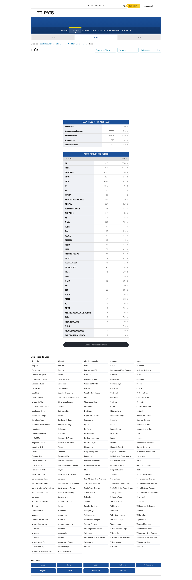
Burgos (70, 565)
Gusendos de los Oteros (41, 425)
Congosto (140, 402)
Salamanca (148, 565)
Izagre (112, 425)
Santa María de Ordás (40, 493)
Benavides (36, 371)
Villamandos (62, 534)
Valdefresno (114, 506)
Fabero (60, 416)
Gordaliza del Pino (65, 420)
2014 (96, 38)
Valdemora (62, 511)
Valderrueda (62, 516)
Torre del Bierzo (116, 502)
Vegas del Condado (144, 525)
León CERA (36, 439)
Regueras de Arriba (39, 470)
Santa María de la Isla (92, 488)
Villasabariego (63, 547)
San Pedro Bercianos (92, 484)
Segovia (43, 571)
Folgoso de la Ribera (91, 416)
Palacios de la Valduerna (146, 452)
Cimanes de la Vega (65, 402)
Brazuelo (113, 375)
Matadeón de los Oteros (145, 443)
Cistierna (113, 402)
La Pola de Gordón (39, 434)
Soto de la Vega (116, 497)
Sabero (87, 475)
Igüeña (86, 425)
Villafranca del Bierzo (145, 529)
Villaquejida (88, 543)
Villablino (35, 529)
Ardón (139, 362)
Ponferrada (141, 457)
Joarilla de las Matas (144, 425)
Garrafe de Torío (38, 420)
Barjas (112, 366)
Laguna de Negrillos (144, 430)
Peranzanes (88, 457)
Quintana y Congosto (144, 466)
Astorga (61, 366)
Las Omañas (89, 434)
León (138, 434)
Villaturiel (113, 547)
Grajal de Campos (143, 420)
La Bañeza (62, 430)
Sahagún (113, 475)
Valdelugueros (37, 511)
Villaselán (87, 547)
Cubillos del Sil (63, 411)
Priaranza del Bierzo (118, 461)
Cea (85, 398)
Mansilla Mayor (89, 443)
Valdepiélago (89, 511)
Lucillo (112, 439)
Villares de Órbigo (38, 547)
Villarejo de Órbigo (143, 543)
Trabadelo (140, 502)
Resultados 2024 (89, 31)
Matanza (61, 448)
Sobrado (87, 497)
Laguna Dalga (115, 430)
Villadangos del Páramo (93, 529)
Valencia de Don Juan (40, 520)
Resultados (75, 31)
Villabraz (61, 529)
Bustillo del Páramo (39, 380)
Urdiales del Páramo (91, 506)
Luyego (139, 439)
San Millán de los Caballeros (68, 484)
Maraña (113, 443)
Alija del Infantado (91, 362)
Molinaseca (88, 448)
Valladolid (96, 571)
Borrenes (87, 375)
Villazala (140, 547)
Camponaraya (115, 384)
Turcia (60, 506)
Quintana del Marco (117, 466)
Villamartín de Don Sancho (147, 534)
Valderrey (35, 516)
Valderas (140, 511)
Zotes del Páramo (64, 552)
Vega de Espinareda (39, 525)
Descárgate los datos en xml (96, 345)
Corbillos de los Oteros (40, 407)
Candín (139, 384)
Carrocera (114, 389)
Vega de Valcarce (90, 525)
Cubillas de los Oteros (145, 407)
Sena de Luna (63, 497)
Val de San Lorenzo (117, 516)
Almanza (113, 362)
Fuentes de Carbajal (144, 416)
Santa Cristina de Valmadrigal (43, 488)
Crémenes (88, 407)
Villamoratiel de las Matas (120, 538)
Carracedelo (62, 389)
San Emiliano (115, 479)
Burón (139, 375)
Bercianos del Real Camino (120, 371)
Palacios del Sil (37, 457)
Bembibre (140, 366)
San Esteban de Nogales (146, 479)
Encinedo (140, 411)
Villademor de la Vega (118, 529)
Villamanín (88, 534)
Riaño (86, 470)
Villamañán (114, 534)
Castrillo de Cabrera (65, 393)
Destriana (88, 411)
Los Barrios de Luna (91, 439)
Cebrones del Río (143, 398)
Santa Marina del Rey (66, 493)
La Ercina (87, 430)
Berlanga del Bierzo (144, 371)
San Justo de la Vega (40, 484)
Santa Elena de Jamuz (66, 488)
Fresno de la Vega (117, 416)
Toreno (87, 502)
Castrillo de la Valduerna (93, 393)
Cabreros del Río (90, 380)
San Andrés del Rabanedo (41, 479)
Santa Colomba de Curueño (120, 484)
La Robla (61, 434)
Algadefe (61, 362)
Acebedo (35, 362)
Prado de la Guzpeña (92, 461)
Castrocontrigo (142, 393)
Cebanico (113, 398)
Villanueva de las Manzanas (147, 538)
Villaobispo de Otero (39, 543)
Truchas (35, 506)
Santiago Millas (116, 493)
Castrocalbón (115, 393)
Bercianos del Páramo (92, 371)
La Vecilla (114, 434)
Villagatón (35, 534)
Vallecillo (61, 520)
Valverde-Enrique (116, 520)
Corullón (61, 407)
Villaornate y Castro (65, 543)
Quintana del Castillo (92, 466)
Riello (139, 470)
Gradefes (113, 420)
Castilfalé (35, 393)
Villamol (61, 538)
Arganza (35, 366)
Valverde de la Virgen (92, 520)
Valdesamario (89, 516)
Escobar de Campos (39, 416)
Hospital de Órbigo (65, 425)
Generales (126, 31)
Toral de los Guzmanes (40, 502)
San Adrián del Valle (144, 475)
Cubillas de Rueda (38, 411)
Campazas (62, 384)
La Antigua (36, 430)
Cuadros (113, 407)
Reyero (60, 470)
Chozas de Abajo (38, 402)
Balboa (86, 366)
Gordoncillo (88, 420)
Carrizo (87, 389)
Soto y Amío (141, 497)
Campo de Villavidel (91, 384)
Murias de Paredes (117, 448)
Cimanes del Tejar (91, 402)
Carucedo (140, 389)
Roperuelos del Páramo (67, 475)
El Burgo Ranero (116, 411)
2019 (53, 38)
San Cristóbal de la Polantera (95, 479)
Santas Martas (89, 493)
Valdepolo (114, 511)
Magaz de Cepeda (38, 443)
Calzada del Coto (38, 384)
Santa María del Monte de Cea (121, 488)
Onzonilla (61, 452)
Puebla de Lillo (37, 466)
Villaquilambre (115, 543)
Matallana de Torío (39, 448)
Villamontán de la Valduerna (94, 538)
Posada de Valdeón (39, 461)
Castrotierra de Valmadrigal (68, 398)
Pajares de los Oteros (118, 452)
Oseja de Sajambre (91, 452)
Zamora (122, 571)
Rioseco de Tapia (38, 475)
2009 (139, 38)
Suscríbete (134, 6)
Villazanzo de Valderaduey (42, 552)
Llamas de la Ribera (65, 439)
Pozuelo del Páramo (65, 461)
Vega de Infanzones (65, 525)
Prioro (139, 461)
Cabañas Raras (63, 380)
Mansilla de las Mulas (66, 443)
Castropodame (37, 398)
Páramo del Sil (63, 457)
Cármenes (36, 389)
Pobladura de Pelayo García (120, 457)
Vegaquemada (115, 525)
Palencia (122, 565)
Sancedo (61, 479)
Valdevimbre (141, 516)
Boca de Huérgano (39, 375)
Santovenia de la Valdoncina (147, 493)
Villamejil (35, 538)
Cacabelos (140, 380)
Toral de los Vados (65, 502)
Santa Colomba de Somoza (147, 484)
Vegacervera (141, 520)
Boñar (60, 375)
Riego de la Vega (116, 470)
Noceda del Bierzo (143, 448)
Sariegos (35, 497)
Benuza (61, 371)
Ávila (43, 565)
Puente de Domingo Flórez (68, 466)
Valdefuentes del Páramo (146, 506)
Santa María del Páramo (146, 488)
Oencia (34, 452)
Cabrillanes (114, 380)
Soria (70, 571)
